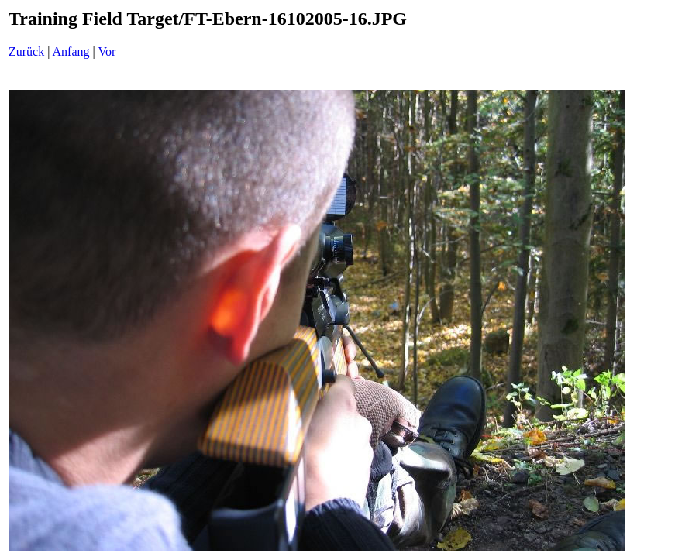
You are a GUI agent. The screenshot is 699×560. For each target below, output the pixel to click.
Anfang (71, 51)
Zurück (26, 51)
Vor (106, 51)
